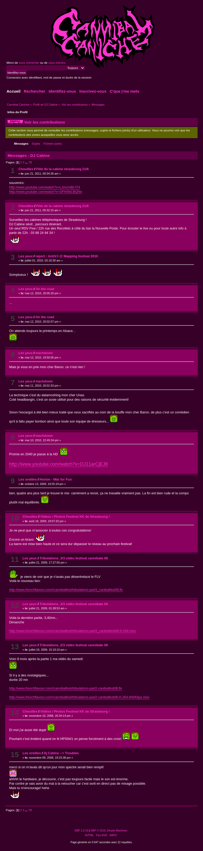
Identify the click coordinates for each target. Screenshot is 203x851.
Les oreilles (27, 479)
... (27, 162)
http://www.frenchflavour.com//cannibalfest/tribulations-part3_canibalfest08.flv (66, 590)
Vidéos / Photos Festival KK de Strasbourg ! (75, 517)
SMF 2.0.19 (81, 830)
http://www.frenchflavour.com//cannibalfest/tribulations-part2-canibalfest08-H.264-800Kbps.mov (79, 697)
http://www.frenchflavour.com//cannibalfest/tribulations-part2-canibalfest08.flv (65, 688)
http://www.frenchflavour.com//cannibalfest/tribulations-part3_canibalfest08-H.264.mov (72, 631)
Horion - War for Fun (56, 479)
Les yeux (25, 256)
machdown (44, 353)
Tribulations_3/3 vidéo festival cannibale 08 (74, 558)
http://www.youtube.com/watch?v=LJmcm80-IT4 (44, 187)
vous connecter (29, 62)
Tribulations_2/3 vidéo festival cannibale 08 (74, 645)
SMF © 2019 (98, 830)
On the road (44, 289)
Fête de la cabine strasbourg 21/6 (62, 169)
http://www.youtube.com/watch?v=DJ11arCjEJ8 (58, 464)
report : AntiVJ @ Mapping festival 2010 (66, 256)
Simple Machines (117, 830)
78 (30, 162)
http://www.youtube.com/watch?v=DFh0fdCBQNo (45, 192)
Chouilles (26, 169)
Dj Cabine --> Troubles (61, 753)
